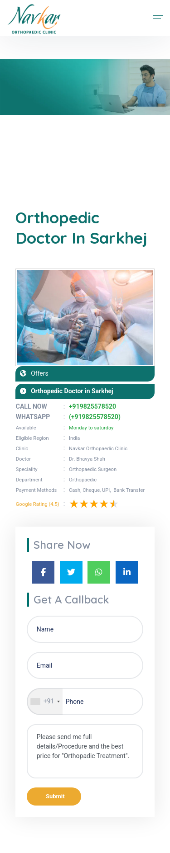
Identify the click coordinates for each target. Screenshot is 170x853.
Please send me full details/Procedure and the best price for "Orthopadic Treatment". (85, 751)
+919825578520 (92, 406)
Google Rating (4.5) (37, 504)
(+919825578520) (95, 416)
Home (22, 158)
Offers (37, 373)
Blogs (45, 158)
